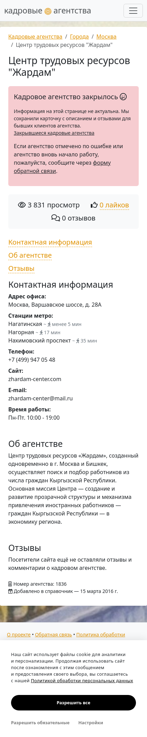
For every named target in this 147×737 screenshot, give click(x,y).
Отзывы (21, 268)
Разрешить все (73, 702)
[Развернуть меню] (133, 11)
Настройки (90, 722)
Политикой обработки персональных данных (82, 680)
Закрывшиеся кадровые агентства (54, 133)
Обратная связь (53, 634)
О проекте (19, 634)
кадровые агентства (47, 10)
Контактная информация (50, 242)
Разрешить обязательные (40, 722)
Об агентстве (30, 255)
